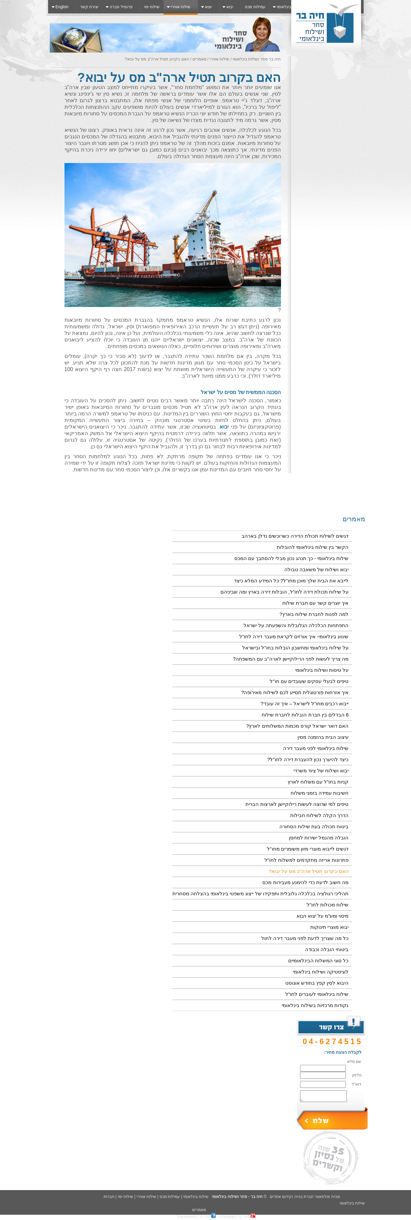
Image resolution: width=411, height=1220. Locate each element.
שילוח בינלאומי (196, 1196)
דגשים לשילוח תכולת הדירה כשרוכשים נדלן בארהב (295, 536)
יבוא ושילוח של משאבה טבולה (316, 569)
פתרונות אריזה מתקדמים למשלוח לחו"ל (307, 860)
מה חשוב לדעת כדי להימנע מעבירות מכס (305, 882)
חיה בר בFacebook (196, 1216)
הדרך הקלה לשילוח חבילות (319, 815)
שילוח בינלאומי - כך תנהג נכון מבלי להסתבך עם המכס (291, 558)
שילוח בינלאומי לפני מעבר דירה (316, 748)
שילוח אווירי (218, 59)
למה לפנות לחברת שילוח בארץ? (313, 614)
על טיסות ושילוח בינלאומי (322, 670)
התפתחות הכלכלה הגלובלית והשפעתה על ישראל (296, 625)
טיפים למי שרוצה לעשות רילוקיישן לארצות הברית (296, 804)
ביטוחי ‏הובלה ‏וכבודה (326, 949)
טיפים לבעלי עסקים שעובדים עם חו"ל (309, 681)
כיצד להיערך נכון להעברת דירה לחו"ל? (308, 759)
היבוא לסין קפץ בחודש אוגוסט (317, 983)
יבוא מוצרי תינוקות (329, 927)
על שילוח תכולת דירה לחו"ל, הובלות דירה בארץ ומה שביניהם (284, 592)
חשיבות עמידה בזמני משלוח (320, 793)
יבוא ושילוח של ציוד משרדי (321, 770)
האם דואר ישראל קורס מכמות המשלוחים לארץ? (297, 726)
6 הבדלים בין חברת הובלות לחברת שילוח (305, 714)
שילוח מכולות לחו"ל (328, 904)
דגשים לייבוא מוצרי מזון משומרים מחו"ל (307, 849)
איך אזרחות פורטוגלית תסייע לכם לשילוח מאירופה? (294, 692)
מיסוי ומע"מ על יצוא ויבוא (322, 916)
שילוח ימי (125, 1196)
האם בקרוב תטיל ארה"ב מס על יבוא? (309, 871)
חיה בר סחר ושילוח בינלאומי (256, 59)
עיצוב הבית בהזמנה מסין (323, 737)
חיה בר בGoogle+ (236, 1216)
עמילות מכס (170, 1196)
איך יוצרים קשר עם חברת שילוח (315, 603)
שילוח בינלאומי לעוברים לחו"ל (317, 994)
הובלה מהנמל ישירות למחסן (319, 837)
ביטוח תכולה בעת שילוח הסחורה (314, 826)
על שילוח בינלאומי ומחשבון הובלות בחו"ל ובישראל (295, 647)
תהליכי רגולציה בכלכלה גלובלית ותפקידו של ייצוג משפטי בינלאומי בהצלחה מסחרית (260, 893)
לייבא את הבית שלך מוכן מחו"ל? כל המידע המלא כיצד (291, 580)
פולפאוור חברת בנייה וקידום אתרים (300, 1196)
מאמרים (198, 59)
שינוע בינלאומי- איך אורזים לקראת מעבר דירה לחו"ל (294, 636)
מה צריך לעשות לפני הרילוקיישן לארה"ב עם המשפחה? (291, 659)
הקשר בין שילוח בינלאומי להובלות (313, 547)
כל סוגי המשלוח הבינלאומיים (318, 960)
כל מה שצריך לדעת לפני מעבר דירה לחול (304, 938)
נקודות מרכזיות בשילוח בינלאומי (315, 1005)
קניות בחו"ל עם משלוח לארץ (318, 782)
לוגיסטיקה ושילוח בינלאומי (320, 971)
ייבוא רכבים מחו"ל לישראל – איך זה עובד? (304, 703)
